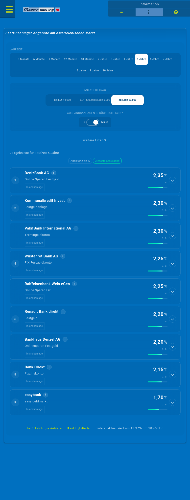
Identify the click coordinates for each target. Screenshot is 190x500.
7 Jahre (73, 71)
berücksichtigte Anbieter (45, 431)
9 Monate (58, 60)
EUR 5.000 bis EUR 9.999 (95, 102)
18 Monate (93, 60)
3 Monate (25, 60)
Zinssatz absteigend (107, 163)
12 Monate (75, 60)
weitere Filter (95, 143)
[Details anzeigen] (173, 183)
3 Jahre (124, 60)
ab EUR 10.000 (127, 102)
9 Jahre (101, 71)
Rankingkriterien (80, 431)
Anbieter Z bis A (80, 163)
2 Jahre (110, 60)
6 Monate (42, 60)
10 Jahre (116, 71)
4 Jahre (138, 60)
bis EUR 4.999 (62, 102)
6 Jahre (166, 60)
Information (149, 4)
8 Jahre (87, 71)
